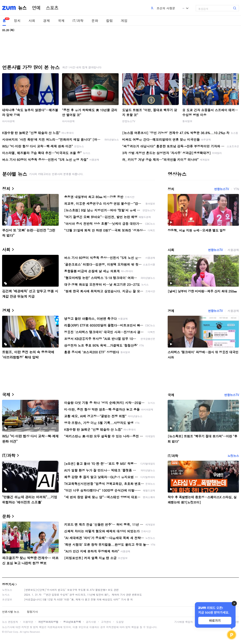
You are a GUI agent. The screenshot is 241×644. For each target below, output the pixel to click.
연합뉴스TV (128, 121)
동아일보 (187, 121)
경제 (46, 20)
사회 (32, 20)
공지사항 (91, 621)
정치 (17, 20)
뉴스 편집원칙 (10, 621)
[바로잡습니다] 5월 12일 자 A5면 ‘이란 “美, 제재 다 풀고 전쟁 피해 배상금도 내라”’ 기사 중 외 (78, 599)
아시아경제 (8, 121)
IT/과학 (78, 20)
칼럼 (109, 20)
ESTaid (8, 631)
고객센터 (106, 621)
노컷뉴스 (233, 456)
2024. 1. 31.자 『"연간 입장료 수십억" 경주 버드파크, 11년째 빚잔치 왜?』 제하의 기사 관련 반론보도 (83, 594)
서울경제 (233, 250)
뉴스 (22, 8)
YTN (236, 189)
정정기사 (8, 584)
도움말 (120, 621)
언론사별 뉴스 (10, 612)
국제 (61, 20)
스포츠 (52, 8)
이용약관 (28, 621)
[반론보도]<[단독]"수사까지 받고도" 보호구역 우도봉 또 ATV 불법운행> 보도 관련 (71, 589)
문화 (94, 20)
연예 (36, 8)
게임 (124, 20)
